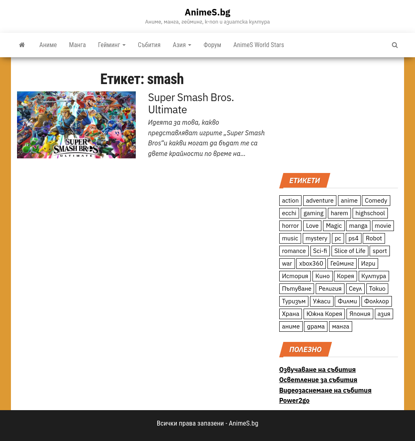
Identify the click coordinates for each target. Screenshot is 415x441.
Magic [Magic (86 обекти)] (334, 225)
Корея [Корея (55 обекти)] (345, 276)
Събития (149, 45)
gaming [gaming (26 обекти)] (313, 213)
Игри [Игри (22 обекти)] (368, 263)
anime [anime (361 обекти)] (349, 200)
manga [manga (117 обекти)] (358, 225)
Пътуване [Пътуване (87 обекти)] (297, 288)
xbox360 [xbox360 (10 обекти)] (311, 263)
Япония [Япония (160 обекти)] (359, 314)
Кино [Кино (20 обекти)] (322, 276)
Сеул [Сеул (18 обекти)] (355, 288)
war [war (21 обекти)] (287, 263)
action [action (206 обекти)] (290, 200)
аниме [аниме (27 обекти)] (291, 326)
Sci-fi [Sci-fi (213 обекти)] (320, 251)
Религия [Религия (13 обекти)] (330, 288)
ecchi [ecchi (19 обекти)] (289, 213)
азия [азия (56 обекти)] (384, 314)
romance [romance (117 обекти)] (294, 251)
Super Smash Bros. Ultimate (191, 103)
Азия (182, 45)
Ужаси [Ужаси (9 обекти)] (322, 301)
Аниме (48, 45)
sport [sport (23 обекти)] (379, 251)
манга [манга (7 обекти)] (340, 326)
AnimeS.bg (207, 12)
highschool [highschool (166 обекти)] (370, 213)
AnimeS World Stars (258, 45)
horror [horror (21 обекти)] (290, 225)
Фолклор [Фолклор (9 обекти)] (376, 301)
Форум (212, 45)
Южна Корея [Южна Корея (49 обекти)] (324, 314)
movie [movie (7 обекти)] (383, 225)
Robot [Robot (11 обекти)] (374, 238)
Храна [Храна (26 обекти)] (290, 314)
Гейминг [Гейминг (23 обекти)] (342, 263)
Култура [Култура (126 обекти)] (374, 276)
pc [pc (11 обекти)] (338, 238)
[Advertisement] (338, 114)
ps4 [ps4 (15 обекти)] (354, 238)
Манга (77, 45)
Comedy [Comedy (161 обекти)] (376, 200)
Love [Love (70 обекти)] (312, 225)
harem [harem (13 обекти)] (339, 213)
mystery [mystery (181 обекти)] (316, 238)
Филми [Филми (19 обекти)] (347, 301)
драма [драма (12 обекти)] (316, 326)
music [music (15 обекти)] (290, 238)
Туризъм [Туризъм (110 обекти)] (294, 301)
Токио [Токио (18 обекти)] (377, 288)
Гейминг (112, 45)
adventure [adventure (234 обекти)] (320, 200)
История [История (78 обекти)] (295, 276)
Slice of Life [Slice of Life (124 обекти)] (350, 251)
